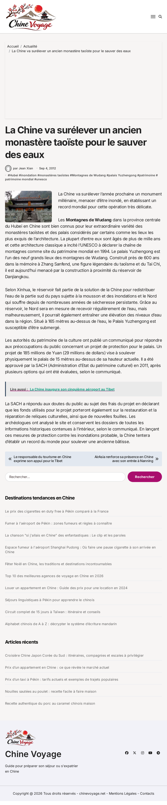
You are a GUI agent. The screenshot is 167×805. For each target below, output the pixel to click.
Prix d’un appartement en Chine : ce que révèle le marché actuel (57, 671)
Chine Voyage (33, 758)
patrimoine (147, 179)
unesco (41, 183)
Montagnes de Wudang (89, 179)
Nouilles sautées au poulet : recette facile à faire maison (50, 695)
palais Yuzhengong (122, 179)
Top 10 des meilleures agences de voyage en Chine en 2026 (54, 580)
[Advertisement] (84, 85)
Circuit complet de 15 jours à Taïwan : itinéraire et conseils (52, 616)
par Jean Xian (19, 172)
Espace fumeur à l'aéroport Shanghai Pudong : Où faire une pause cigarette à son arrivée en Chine (80, 553)
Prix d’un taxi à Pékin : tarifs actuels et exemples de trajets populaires (61, 683)
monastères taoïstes (54, 179)
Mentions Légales (123, 797)
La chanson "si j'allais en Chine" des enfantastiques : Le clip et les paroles (65, 539)
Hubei (14, 179)
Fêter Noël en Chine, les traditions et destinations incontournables (58, 568)
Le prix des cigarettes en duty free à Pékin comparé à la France (57, 515)
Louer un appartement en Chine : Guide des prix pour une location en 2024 (66, 592)
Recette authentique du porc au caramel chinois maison (50, 707)
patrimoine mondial (19, 183)
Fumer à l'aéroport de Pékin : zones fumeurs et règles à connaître (58, 527)
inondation (29, 179)
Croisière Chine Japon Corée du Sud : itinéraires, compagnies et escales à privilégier (74, 659)
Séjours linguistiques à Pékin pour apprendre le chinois (49, 604)
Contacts (147, 797)
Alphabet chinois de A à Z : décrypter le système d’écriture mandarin (61, 628)
